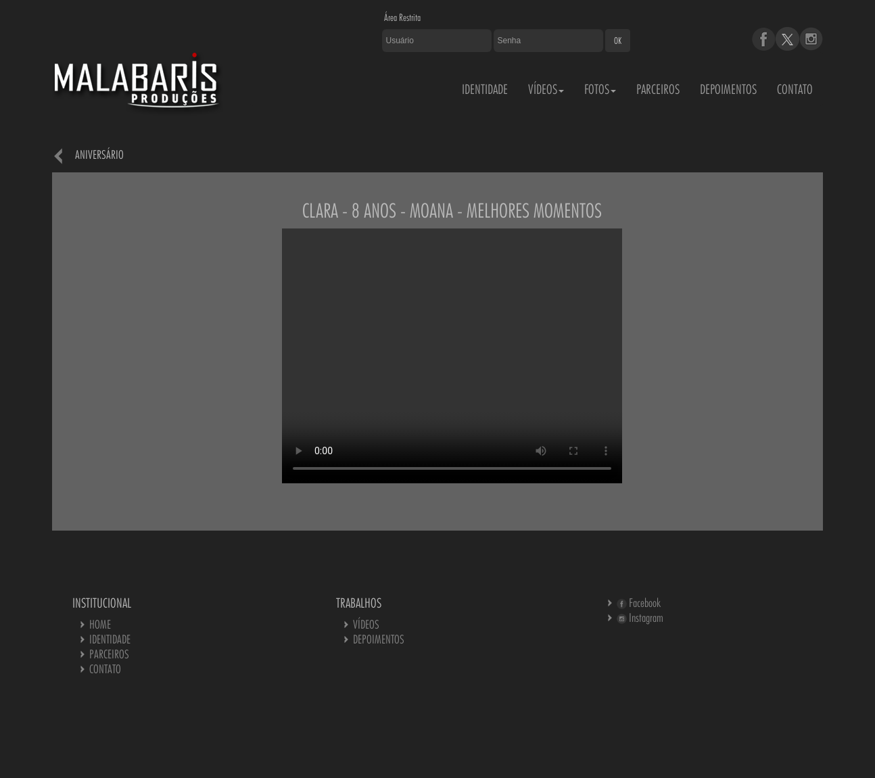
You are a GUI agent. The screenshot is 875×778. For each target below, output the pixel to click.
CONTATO (795, 89)
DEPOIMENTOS (728, 89)
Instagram (640, 617)
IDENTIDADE (485, 89)
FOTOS (600, 89)
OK (617, 40)
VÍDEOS (546, 89)
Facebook (639, 602)
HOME (100, 624)
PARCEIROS (658, 89)
